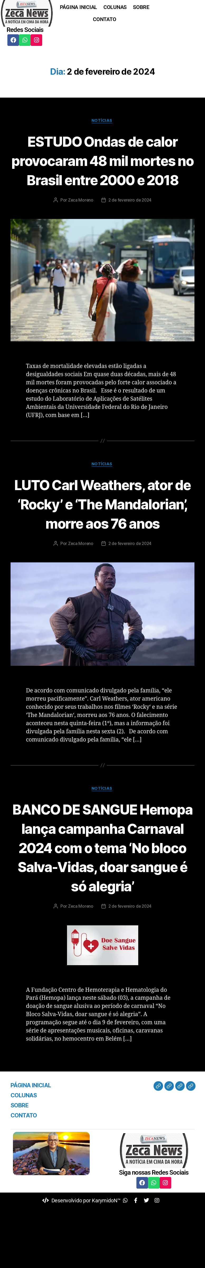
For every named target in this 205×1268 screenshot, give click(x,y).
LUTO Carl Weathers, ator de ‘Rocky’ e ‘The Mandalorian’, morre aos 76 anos (102, 533)
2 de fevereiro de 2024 (130, 219)
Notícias (102, 121)
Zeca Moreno (79, 219)
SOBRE (141, 7)
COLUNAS (115, 7)
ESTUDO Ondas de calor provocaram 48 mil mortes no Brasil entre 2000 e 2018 (102, 170)
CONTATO (104, 19)
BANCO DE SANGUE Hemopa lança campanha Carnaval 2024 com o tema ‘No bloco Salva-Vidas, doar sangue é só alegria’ (102, 897)
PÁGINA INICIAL (78, 7)
